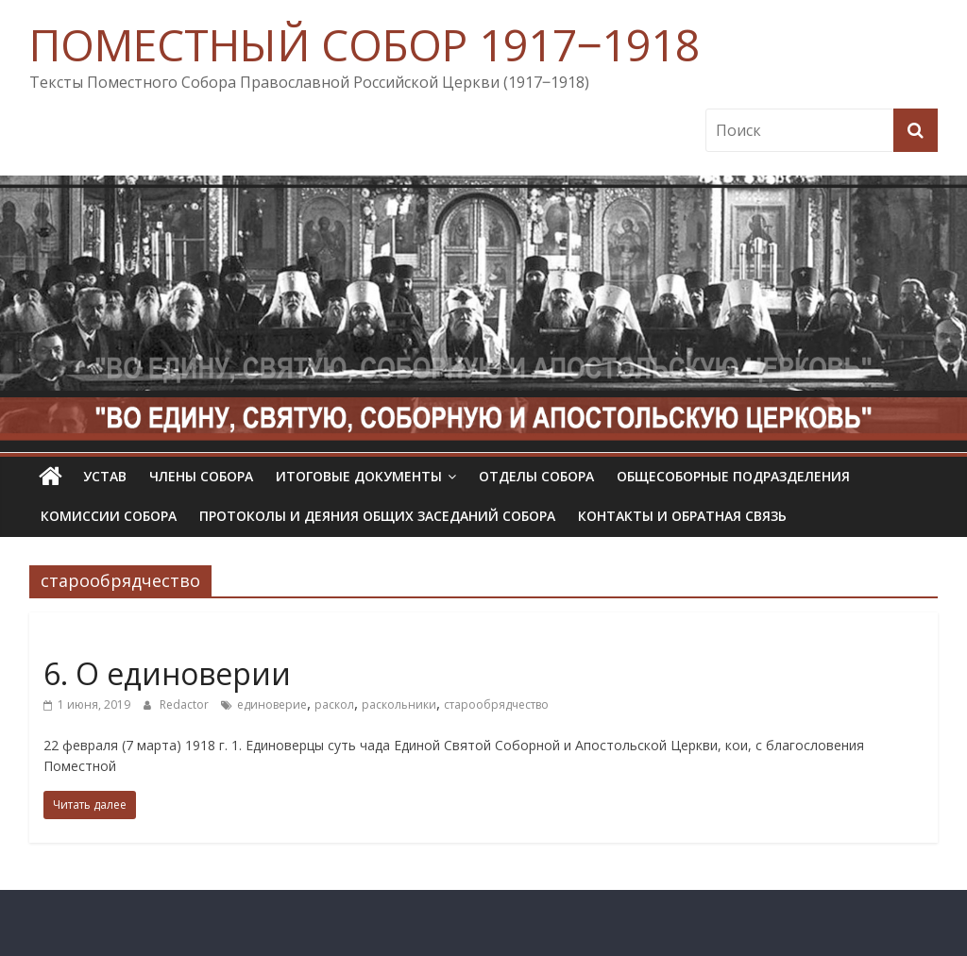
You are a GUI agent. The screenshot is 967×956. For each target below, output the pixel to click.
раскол (334, 704)
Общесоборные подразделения (733, 476)
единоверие (272, 704)
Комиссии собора (109, 516)
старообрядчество (496, 704)
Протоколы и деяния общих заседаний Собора (377, 516)
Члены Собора (201, 476)
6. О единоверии (167, 673)
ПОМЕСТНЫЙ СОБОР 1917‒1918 (364, 44)
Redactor (186, 704)
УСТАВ (105, 476)
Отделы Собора (536, 476)
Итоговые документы (359, 476)
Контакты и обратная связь (682, 516)
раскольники (399, 704)
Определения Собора (115, 639)
